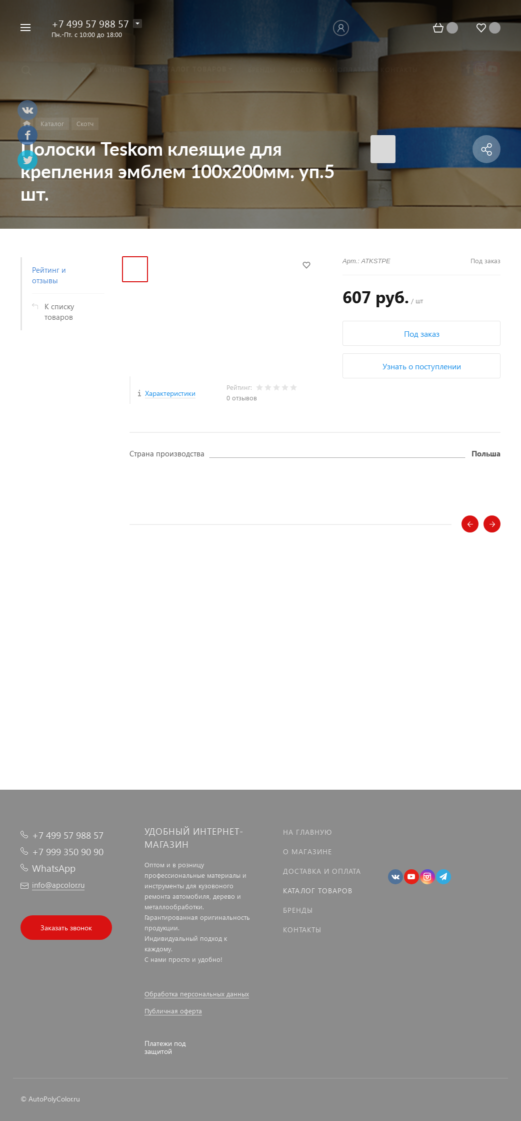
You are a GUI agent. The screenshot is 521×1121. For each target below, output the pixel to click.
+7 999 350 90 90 (68, 851)
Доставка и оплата (322, 871)
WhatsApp (54, 868)
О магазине (307, 851)
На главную (307, 832)
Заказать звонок (66, 927)
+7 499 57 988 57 (90, 23)
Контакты (302, 929)
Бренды (298, 910)
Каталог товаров (317, 890)
